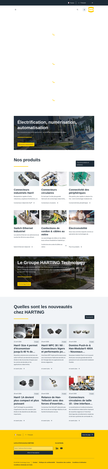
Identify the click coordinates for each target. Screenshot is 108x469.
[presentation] (82, 3)
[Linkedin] (57, 448)
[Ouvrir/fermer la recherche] (77, 9)
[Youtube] (61, 448)
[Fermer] (92, 3)
